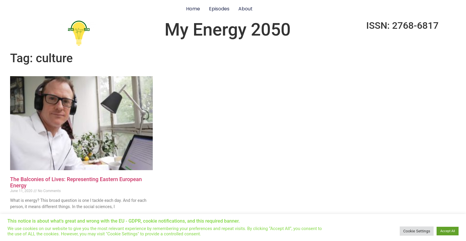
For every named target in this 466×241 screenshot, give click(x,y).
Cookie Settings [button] (416, 231)
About (245, 8)
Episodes (219, 8)
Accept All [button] (447, 231)
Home (193, 8)
